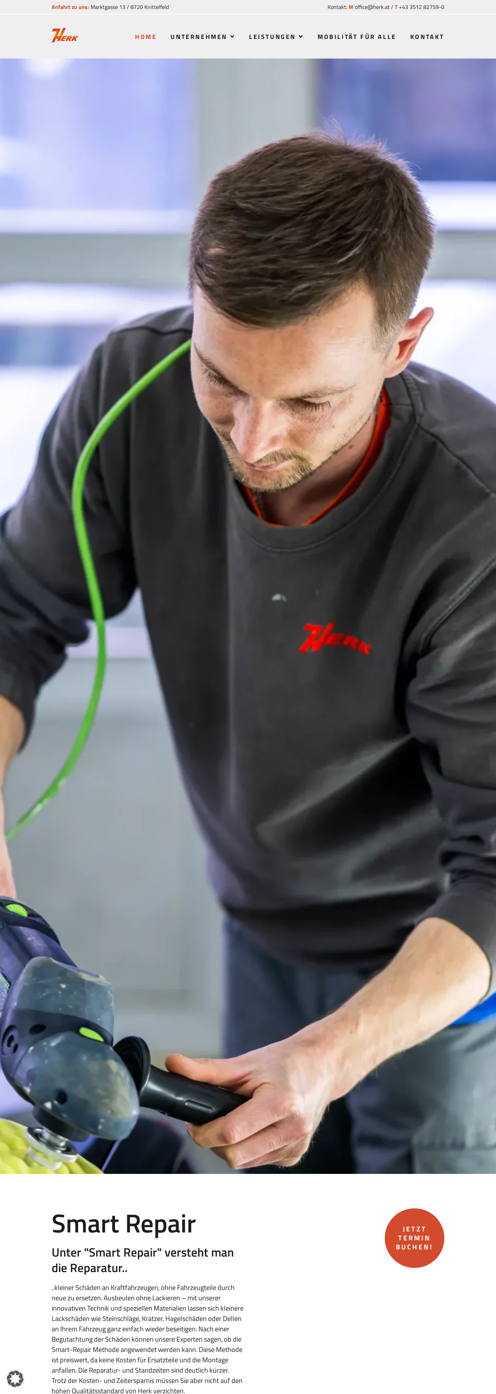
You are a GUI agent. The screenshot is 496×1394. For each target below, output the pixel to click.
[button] (15, 1379)
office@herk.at (372, 7)
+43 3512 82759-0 (421, 7)
